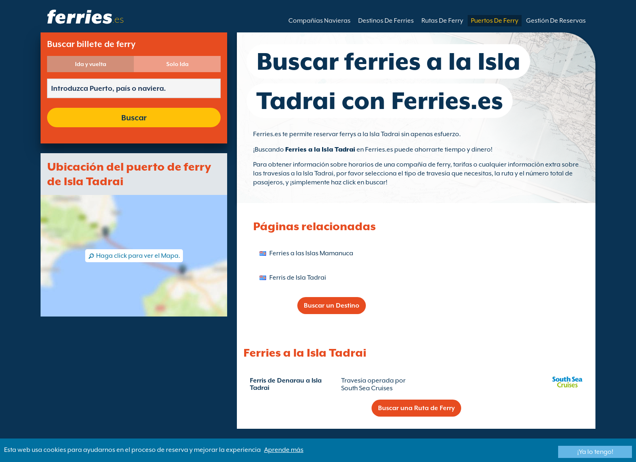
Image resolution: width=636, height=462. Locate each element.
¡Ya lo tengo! (595, 452)
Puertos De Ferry (494, 20)
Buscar (133, 117)
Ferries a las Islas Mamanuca (311, 253)
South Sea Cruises (367, 388)
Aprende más (283, 449)
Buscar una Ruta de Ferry (416, 408)
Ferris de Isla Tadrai (297, 277)
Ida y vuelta (90, 64)
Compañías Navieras (319, 20)
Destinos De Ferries (386, 20)
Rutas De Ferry (442, 20)
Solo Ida (177, 64)
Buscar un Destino (331, 305)
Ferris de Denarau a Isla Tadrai (286, 384)
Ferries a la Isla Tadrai (320, 149)
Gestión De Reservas (556, 20)
